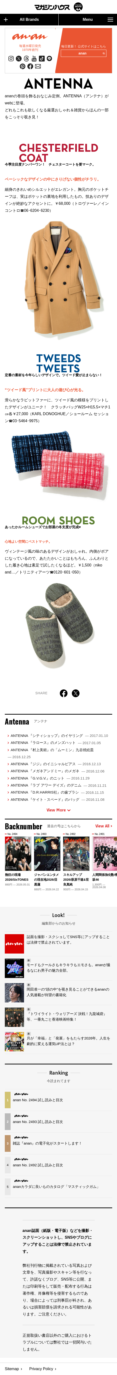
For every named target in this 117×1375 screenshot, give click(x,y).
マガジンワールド (59, 6)
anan (91, 53)
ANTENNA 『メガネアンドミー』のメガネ (57, 771)
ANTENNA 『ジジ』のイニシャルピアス (56, 764)
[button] (108, 859)
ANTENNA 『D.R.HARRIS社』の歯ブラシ (57, 792)
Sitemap (12, 1369)
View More (59, 810)
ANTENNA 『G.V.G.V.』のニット (50, 778)
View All (103, 826)
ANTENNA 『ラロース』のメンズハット (56, 743)
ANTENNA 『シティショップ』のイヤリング (59, 736)
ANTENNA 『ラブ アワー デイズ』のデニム (58, 785)
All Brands (21, 19)
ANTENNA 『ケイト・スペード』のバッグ (57, 799)
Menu (98, 19)
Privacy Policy (41, 1369)
